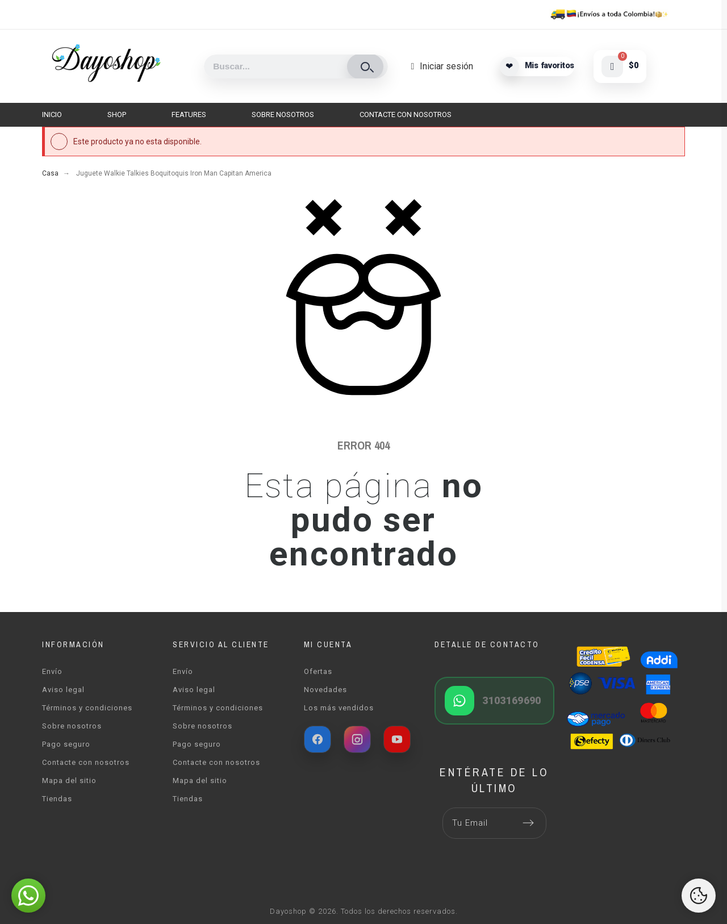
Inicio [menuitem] (52, 114)
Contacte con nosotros (85, 762)
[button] (28, 896)
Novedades (325, 689)
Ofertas (318, 671)
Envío (52, 671)
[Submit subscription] (528, 823)
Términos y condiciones (87, 708)
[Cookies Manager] (699, 896)
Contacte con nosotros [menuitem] (406, 114)
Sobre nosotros (72, 726)
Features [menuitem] (189, 114)
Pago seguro (66, 744)
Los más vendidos (339, 708)
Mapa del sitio (69, 780)
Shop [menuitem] (116, 114)
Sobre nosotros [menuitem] (283, 114)
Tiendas (57, 798)
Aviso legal (63, 689)
